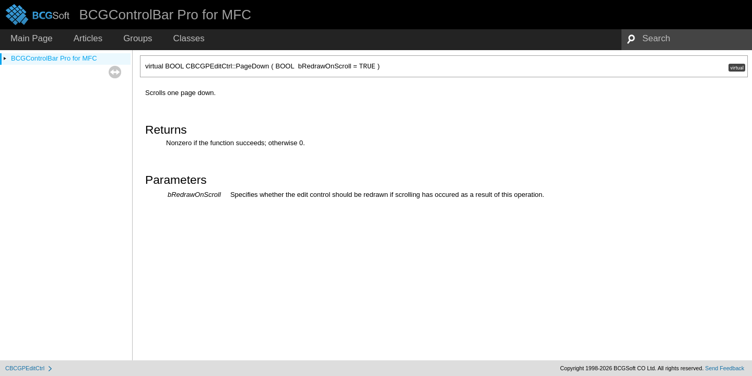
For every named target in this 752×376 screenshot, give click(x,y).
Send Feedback (724, 368)
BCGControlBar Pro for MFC (54, 58)
